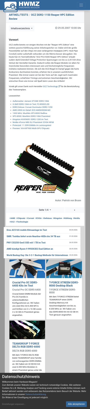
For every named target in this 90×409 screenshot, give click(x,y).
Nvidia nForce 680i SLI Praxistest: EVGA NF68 (33, 122)
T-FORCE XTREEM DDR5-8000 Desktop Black (64, 284)
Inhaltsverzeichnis (21, 28)
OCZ (12, 222)
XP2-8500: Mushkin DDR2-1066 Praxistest (31, 116)
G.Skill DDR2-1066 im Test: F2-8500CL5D (31, 104)
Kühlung (67, 218)
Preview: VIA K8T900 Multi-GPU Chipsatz (31, 128)
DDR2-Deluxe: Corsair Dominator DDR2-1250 (33, 107)
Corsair (30, 218)
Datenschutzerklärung (35, 394)
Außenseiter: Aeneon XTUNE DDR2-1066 (31, 101)
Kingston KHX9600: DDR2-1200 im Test (30, 119)
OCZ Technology (50, 86)
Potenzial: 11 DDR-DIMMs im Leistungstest (32, 125)
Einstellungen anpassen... (14, 404)
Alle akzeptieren (76, 404)
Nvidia (76, 218)
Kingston (57, 218)
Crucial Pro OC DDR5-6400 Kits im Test (25, 284)
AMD (12, 218)
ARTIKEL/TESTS (18, 14)
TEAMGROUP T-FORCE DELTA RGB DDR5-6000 (26, 345)
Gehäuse (47, 218)
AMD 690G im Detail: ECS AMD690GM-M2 (31, 110)
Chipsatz (20, 218)
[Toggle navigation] (81, 5)
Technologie (22, 222)
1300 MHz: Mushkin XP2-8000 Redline (30, 113)
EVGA (38, 218)
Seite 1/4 (44, 210)
